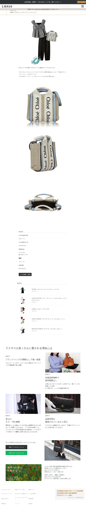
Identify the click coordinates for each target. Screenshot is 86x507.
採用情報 (31, 498)
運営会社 (3, 503)
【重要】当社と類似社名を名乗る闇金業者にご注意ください (43, 9)
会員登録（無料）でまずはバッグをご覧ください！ (55, 2)
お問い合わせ (4, 498)
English (30, 503)
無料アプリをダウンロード (16, 447)
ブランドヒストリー (6, 493)
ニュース (17, 503)
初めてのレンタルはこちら (16, 453)
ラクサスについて (6, 489)
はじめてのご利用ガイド (21, 493)
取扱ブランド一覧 (19, 489)
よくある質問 (32, 493)
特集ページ (31, 489)
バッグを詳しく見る (25, 274)
